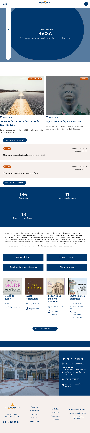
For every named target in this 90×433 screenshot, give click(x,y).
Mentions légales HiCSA (77, 413)
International (34, 421)
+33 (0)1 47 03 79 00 (72, 379)
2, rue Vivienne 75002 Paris (75, 364)
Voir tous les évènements (14, 183)
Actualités (34, 407)
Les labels (55, 420)
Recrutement (55, 416)
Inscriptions (55, 412)
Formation (34, 414)
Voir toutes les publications (45, 328)
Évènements (34, 410)
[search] (4, 4)
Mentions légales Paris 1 (77, 409)
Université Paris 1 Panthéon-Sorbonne (12, 415)
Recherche (34, 418)
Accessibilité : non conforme (78, 418)
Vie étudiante (55, 409)
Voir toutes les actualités (14, 140)
